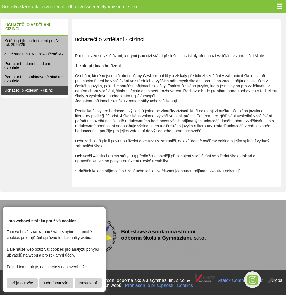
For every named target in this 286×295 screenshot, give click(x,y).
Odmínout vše (56, 283)
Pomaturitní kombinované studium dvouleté (34, 79)
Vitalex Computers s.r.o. (241, 280)
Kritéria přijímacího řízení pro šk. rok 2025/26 (32, 42)
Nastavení (88, 283)
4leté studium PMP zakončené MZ (34, 54)
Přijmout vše (22, 283)
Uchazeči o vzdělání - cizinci (29, 90)
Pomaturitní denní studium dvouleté (27, 65)
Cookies (185, 285)
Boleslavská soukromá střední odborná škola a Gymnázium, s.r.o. (70, 6)
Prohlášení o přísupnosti (149, 285)
